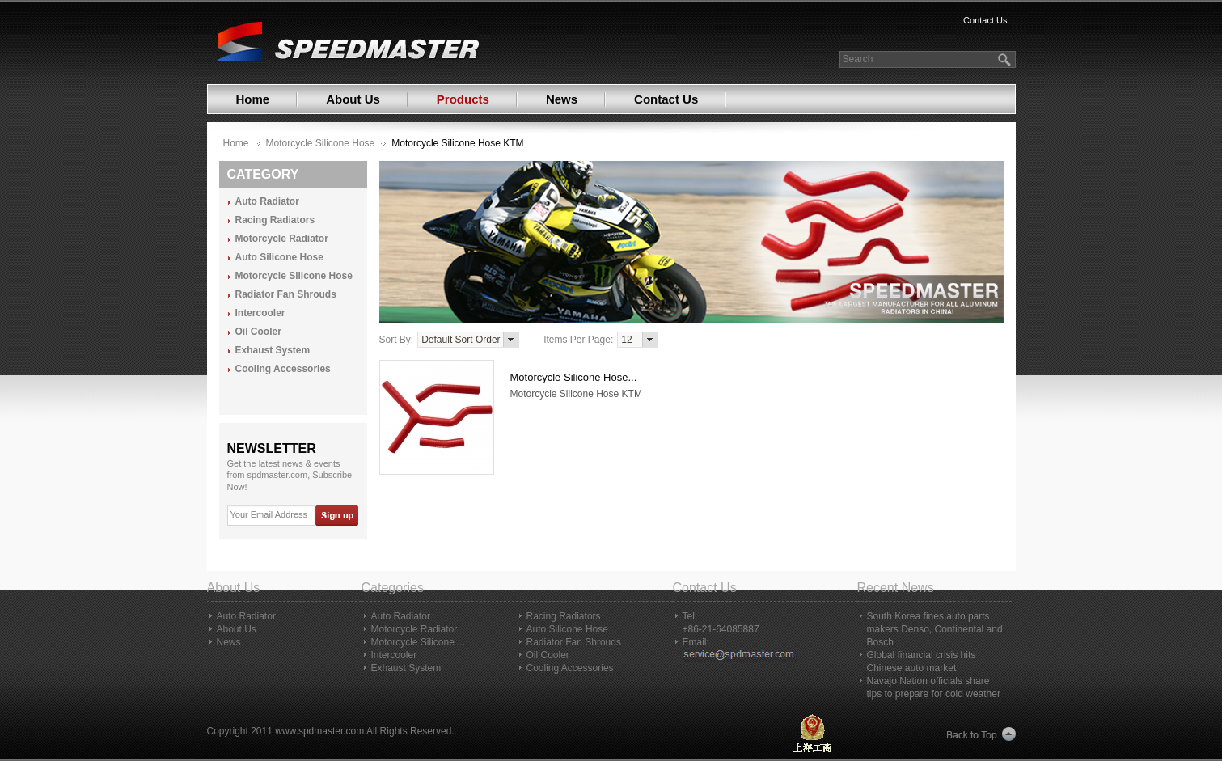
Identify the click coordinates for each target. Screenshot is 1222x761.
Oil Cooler (258, 332)
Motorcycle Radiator (281, 239)
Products (463, 99)
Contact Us (985, 20)
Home (253, 99)
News (561, 99)
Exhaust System (273, 350)
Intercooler (260, 313)
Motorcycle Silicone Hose (320, 143)
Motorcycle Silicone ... (418, 642)
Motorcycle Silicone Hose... (573, 377)
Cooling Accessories (283, 369)
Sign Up (336, 515)
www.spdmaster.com (319, 731)
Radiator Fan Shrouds (285, 295)
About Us (353, 99)
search (1006, 59)
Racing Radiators (275, 220)
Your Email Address (269, 514)
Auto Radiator (267, 202)
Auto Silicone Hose (279, 257)
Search (858, 59)
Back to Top (981, 735)
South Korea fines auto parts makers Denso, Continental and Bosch (935, 629)
